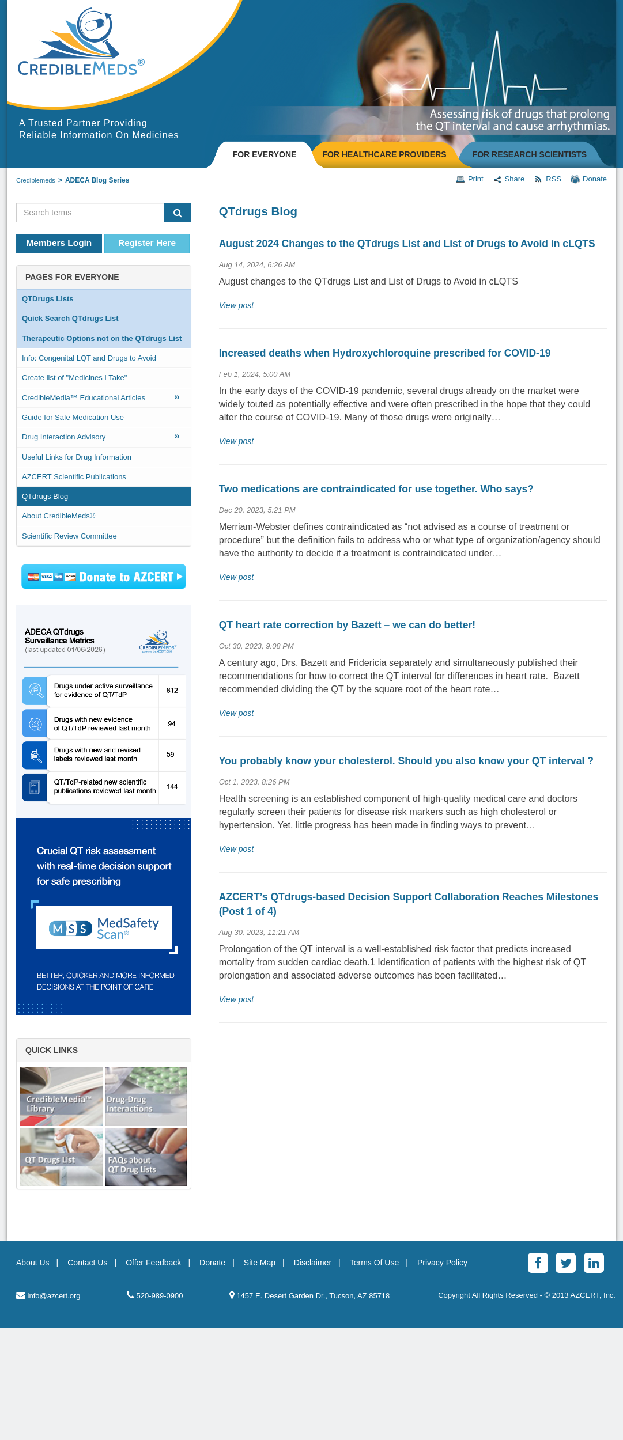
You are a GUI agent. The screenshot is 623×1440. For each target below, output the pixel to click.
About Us (33, 1375)
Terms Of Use (374, 1375)
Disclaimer (312, 1375)
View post (236, 305)
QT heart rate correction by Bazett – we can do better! (347, 625)
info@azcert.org (48, 1407)
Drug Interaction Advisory (101, 435)
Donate (589, 179)
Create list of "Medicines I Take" (74, 377)
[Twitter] (566, 1375)
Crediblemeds (35, 180)
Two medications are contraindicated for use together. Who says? (376, 489)
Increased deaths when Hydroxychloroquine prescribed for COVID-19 (385, 353)
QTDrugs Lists (48, 298)
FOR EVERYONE (265, 154)
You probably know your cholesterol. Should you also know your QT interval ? (406, 761)
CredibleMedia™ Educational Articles (101, 396)
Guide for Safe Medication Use (73, 417)
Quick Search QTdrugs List (70, 318)
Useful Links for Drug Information (76, 457)
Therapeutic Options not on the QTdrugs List (102, 338)
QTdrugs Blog (45, 496)
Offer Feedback (153, 1375)
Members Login (59, 243)
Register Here (147, 243)
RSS (547, 179)
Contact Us (87, 1375)
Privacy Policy (442, 1375)
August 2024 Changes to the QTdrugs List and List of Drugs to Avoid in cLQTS (407, 243)
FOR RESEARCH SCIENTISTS (530, 154)
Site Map (259, 1375)
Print (470, 179)
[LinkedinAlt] (594, 1375)
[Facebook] (538, 1375)
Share (509, 179)
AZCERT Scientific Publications (74, 476)
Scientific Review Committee (69, 536)
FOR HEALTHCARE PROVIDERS (384, 154)
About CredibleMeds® (58, 515)
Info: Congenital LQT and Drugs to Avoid (89, 358)
